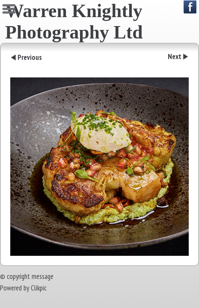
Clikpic (39, 288)
